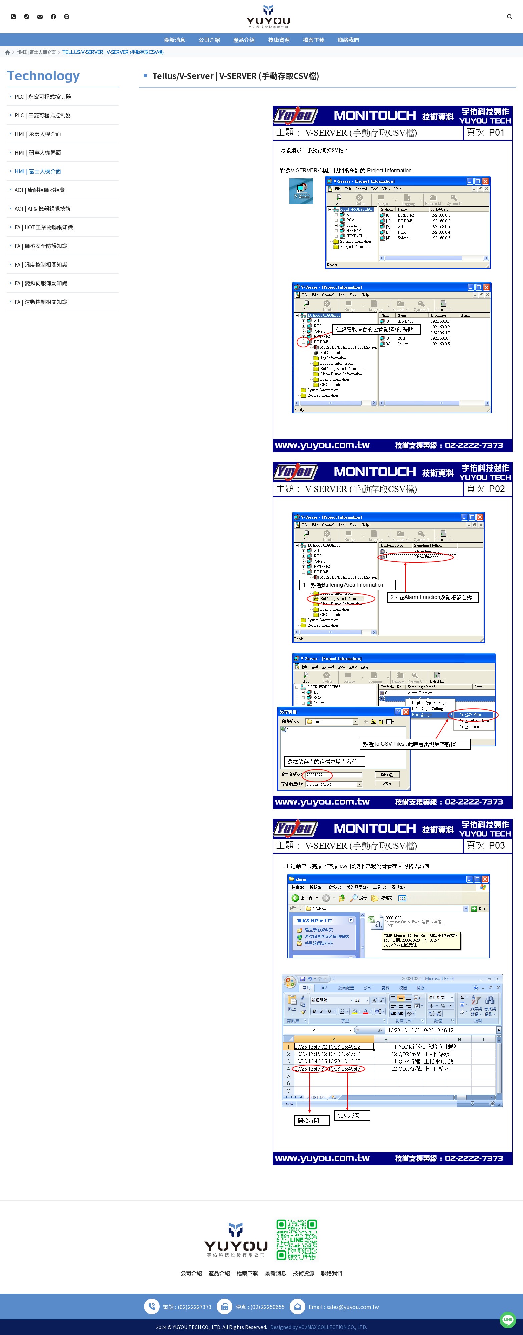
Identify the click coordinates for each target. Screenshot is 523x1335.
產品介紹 (244, 40)
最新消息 (174, 40)
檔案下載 (313, 40)
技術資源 (279, 40)
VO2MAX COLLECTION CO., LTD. (333, 1327)
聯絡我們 (348, 40)
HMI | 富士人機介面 (36, 52)
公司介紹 (209, 40)
